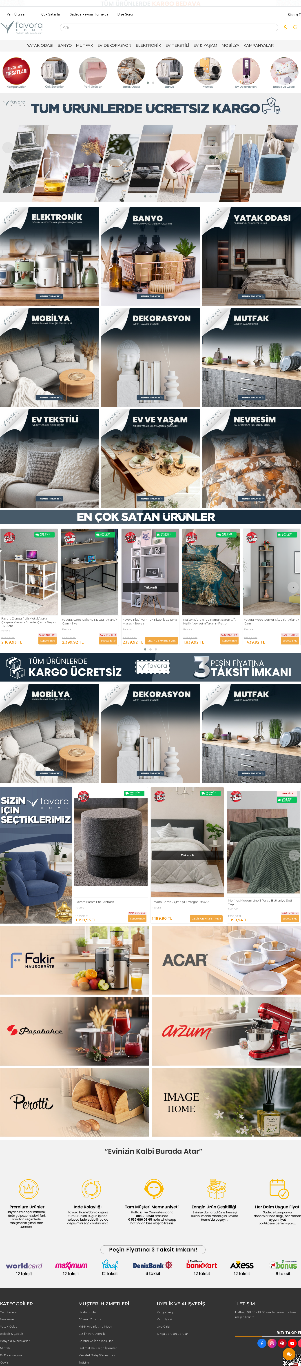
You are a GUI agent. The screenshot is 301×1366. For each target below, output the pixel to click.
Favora (5, 629)
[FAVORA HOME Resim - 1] (49, 256)
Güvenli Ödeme (90, 1319)
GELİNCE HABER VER (40, 640)
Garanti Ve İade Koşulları (95, 1341)
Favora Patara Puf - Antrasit (171, 902)
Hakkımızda (87, 1312)
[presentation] (7, 72)
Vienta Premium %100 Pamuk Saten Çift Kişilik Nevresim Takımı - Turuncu (108, 902)
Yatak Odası (9, 1326)
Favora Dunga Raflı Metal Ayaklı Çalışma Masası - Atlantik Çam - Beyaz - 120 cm (89, 622)
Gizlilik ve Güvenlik (91, 1333)
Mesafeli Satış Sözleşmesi (96, 1355)
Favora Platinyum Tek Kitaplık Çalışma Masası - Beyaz (210, 621)
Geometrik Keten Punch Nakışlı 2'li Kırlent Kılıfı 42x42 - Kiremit (26, 621)
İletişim (83, 1362)
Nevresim (7, 1319)
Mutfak (5, 1348)
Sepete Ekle (108, 640)
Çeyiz (4, 1362)
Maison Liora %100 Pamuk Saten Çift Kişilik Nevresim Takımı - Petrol (270, 621)
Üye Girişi (163, 1326)
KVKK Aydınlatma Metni (95, 1326)
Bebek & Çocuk (11, 1333)
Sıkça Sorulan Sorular (172, 1333)
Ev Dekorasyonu (12, 1355)
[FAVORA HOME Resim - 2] (150, 256)
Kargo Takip (165, 1312)
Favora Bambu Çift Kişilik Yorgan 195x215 (257, 902)
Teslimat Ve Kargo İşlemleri (97, 1348)
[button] (147, 82)
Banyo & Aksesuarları (15, 1341)
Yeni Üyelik (165, 1319)
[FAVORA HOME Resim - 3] (251, 256)
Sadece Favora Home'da (89, 14)
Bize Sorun (125, 14)
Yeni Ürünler (16, 14)
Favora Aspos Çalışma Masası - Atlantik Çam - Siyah (150, 621)
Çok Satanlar (51, 14)
